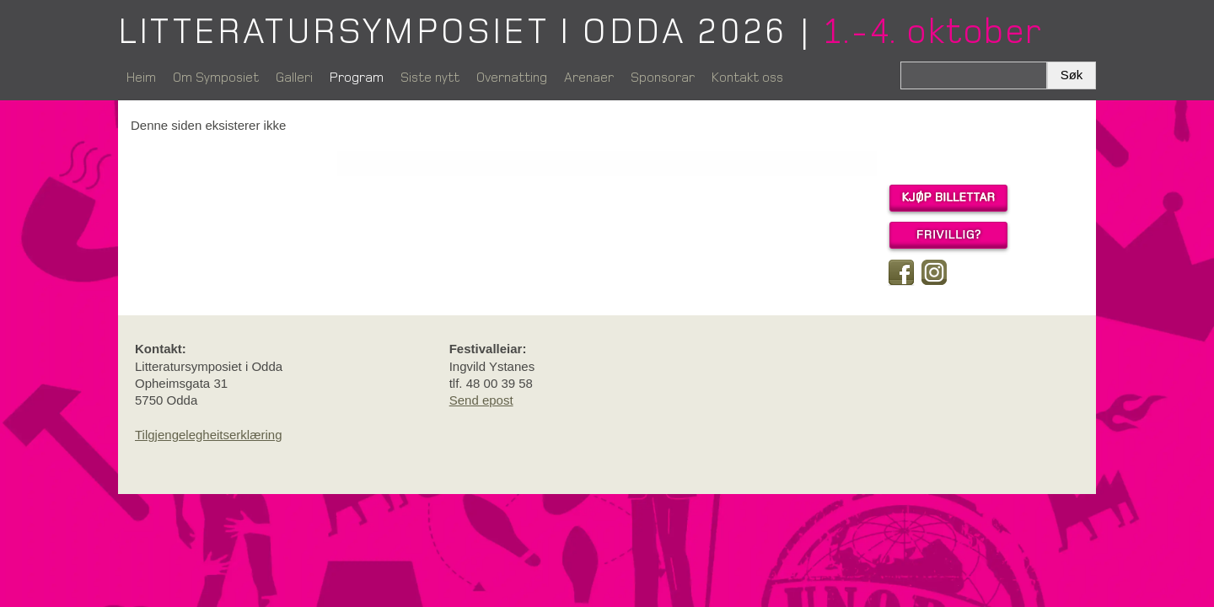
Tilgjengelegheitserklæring (208, 434)
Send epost (481, 400)
